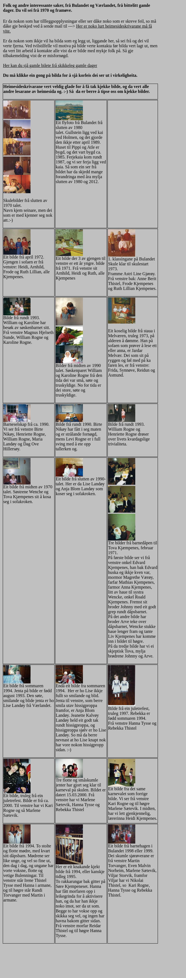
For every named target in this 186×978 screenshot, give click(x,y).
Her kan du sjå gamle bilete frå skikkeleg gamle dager (50, 65)
